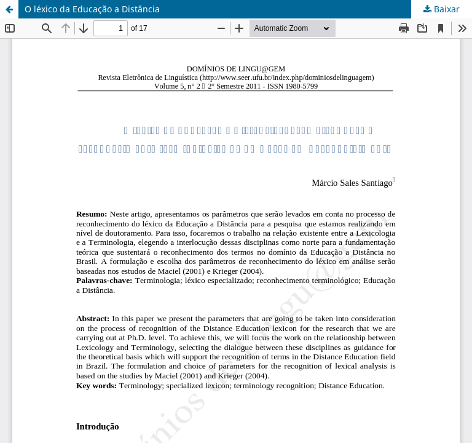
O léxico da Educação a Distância (92, 9)
